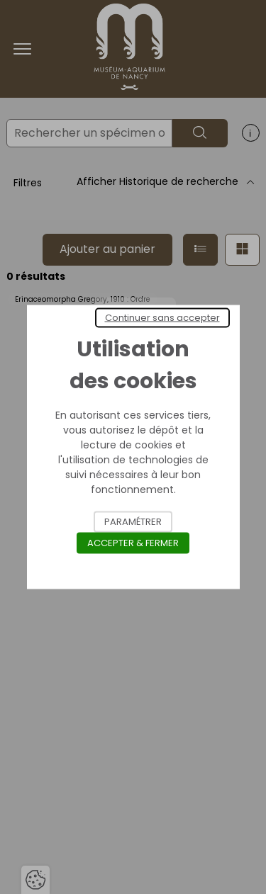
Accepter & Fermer (133, 543)
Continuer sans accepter (162, 317)
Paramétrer (133, 521)
